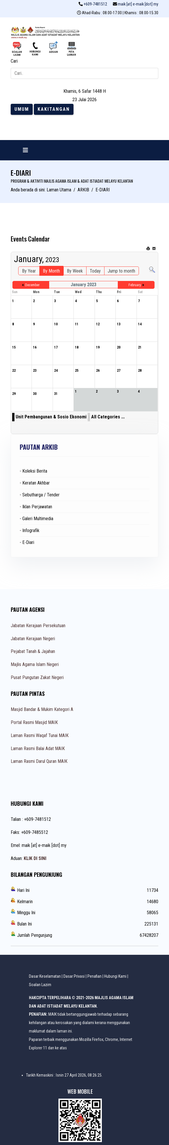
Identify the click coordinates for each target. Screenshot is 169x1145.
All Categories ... (108, 417)
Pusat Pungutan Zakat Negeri (37, 677)
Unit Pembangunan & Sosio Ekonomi (51, 417)
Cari (14, 61)
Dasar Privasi (74, 976)
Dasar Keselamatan (45, 976)
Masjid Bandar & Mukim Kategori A (42, 709)
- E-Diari (27, 542)
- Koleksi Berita (33, 471)
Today (95, 271)
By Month (51, 271)
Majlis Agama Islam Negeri (35, 664)
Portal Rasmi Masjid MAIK (34, 722)
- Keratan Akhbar (35, 483)
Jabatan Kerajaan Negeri (33, 638)
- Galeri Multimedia (36, 518)
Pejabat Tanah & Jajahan (33, 651)
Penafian (94, 976)
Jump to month (121, 271)
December (32, 285)
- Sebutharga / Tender (40, 495)
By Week (75, 271)
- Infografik (29, 530)
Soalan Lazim (40, 984)
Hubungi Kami (115, 976)
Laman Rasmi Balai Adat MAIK (38, 748)
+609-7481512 (95, 4)
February (134, 285)
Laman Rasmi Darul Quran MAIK (39, 761)
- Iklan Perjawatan (36, 506)
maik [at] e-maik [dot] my (138, 4)
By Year (29, 271)
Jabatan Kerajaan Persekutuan (38, 625)
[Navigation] (25, 150)
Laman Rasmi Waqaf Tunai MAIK (40, 735)
